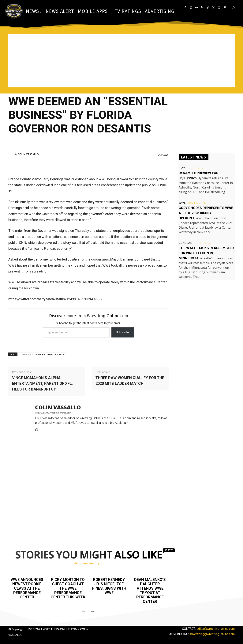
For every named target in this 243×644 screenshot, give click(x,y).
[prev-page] (83, 610)
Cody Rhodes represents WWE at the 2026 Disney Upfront (206, 213)
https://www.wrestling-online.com (53, 412)
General (185, 243)
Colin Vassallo (28, 154)
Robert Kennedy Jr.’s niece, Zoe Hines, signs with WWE (109, 585)
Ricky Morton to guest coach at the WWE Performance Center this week (68, 588)
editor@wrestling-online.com (215, 627)
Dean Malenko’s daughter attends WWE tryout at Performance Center (150, 590)
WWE (182, 202)
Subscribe (122, 332)
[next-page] (92, 610)
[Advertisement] (121, 60)
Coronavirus (26, 354)
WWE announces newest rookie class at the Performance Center (26, 588)
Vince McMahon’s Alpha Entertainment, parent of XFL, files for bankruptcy (42, 383)
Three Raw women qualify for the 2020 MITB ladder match (129, 380)
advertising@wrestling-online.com (212, 633)
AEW (182, 167)
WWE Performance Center (50, 354)
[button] (233, 8)
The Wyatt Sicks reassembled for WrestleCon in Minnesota (206, 253)
